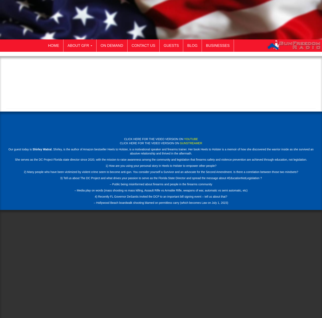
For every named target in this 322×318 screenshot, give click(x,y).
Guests (171, 46)
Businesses (218, 46)
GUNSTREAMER (191, 143)
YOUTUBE (191, 139)
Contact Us (143, 46)
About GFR (80, 46)
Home (53, 46)
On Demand (112, 46)
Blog (192, 46)
